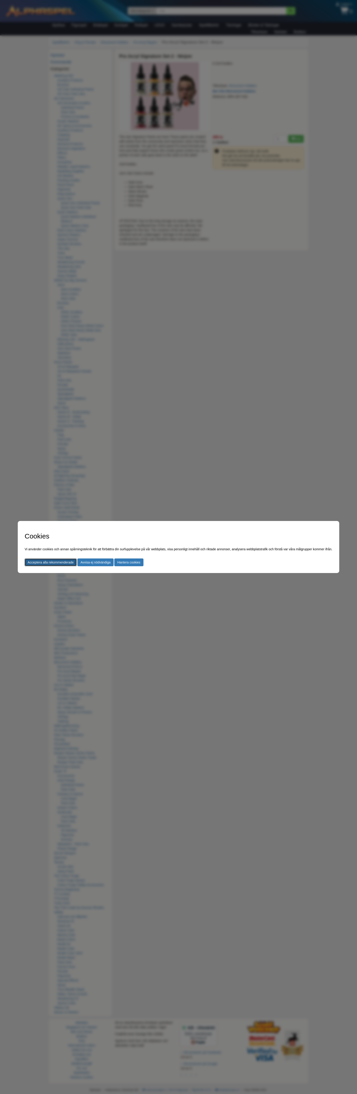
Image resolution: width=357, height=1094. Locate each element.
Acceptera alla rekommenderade (51, 562)
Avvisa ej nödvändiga (95, 562)
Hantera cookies (128, 562)
